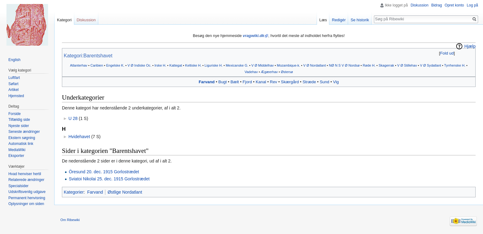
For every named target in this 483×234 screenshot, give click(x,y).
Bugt (222, 82)
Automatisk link (20, 144)
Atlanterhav (78, 65)
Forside (14, 114)
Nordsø (353, 65)
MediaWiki (16, 150)
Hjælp (470, 46)
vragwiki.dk (253, 35)
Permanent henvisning (26, 198)
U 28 (73, 118)
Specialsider (18, 186)
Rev (273, 82)
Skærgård (290, 82)
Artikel (13, 90)
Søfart (13, 84)
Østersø (287, 72)
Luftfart (14, 78)
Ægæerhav (269, 72)
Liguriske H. (214, 65)
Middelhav (266, 65)
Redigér (339, 20)
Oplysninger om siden (26, 204)
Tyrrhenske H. (454, 65)
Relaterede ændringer (26, 180)
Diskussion (419, 5)
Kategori (64, 20)
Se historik (360, 20)
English (14, 60)
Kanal (261, 82)
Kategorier (74, 192)
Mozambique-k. (288, 65)
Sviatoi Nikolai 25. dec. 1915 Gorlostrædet (109, 178)
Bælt (234, 82)
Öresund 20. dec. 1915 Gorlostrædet (104, 171)
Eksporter (16, 156)
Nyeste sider (18, 126)
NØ (331, 65)
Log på (472, 5)
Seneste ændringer (24, 131)
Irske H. (160, 65)
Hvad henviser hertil (24, 174)
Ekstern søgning (21, 138)
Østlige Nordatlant (125, 192)
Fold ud (447, 53)
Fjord (247, 82)
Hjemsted (16, 96)
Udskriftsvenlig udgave (27, 192)
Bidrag (436, 5)
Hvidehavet (79, 136)
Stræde (309, 82)
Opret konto (454, 5)
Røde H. (369, 65)
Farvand (207, 82)
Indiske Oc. (142, 65)
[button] (447, 53)
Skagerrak (386, 65)
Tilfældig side (19, 119)
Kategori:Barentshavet (88, 55)
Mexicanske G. (237, 65)
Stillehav (410, 65)
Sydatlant (434, 65)
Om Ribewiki (70, 220)
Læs (323, 20)
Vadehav (251, 72)
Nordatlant (318, 65)
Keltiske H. (193, 65)
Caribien (96, 65)
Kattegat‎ (175, 65)
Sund (324, 82)
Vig (336, 82)
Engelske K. (115, 65)
